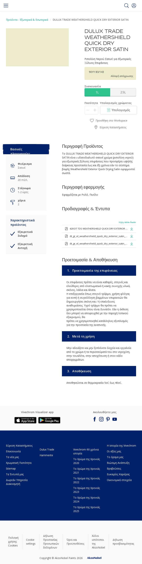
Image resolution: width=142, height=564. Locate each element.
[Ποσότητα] (91, 110)
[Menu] (6, 5)
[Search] (126, 5)
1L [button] (97, 92)
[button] (134, 5)
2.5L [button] (123, 92)
